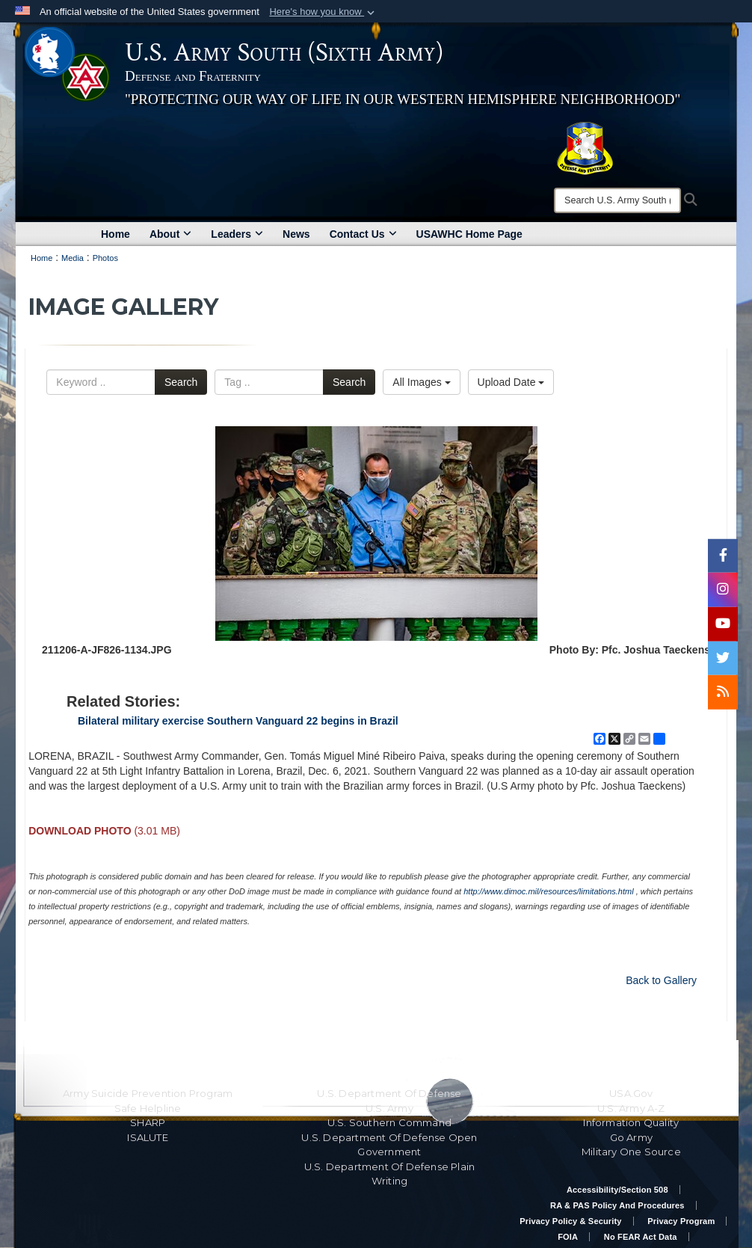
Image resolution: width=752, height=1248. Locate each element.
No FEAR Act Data (640, 1236)
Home (115, 234)
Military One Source (631, 1152)
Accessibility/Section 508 (617, 1189)
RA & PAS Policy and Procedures (617, 1205)
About (170, 234)
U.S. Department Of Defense (389, 1093)
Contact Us (363, 234)
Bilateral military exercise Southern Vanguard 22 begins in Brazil (238, 721)
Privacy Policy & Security (570, 1221)
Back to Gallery (661, 980)
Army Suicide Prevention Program (147, 1093)
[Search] (617, 200)
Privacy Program (681, 1221)
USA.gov (631, 1093)
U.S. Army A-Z (631, 1108)
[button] (323, 11)
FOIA (568, 1236)
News (296, 234)
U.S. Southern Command (389, 1122)
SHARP (147, 1122)
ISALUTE (147, 1137)
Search (180, 382)
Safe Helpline (148, 1108)
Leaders (237, 234)
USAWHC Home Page (469, 234)
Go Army (631, 1137)
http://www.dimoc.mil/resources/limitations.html (548, 891)
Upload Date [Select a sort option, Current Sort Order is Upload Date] (511, 382)
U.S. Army (389, 1108)
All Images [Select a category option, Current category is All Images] (421, 382)
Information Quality (631, 1122)
